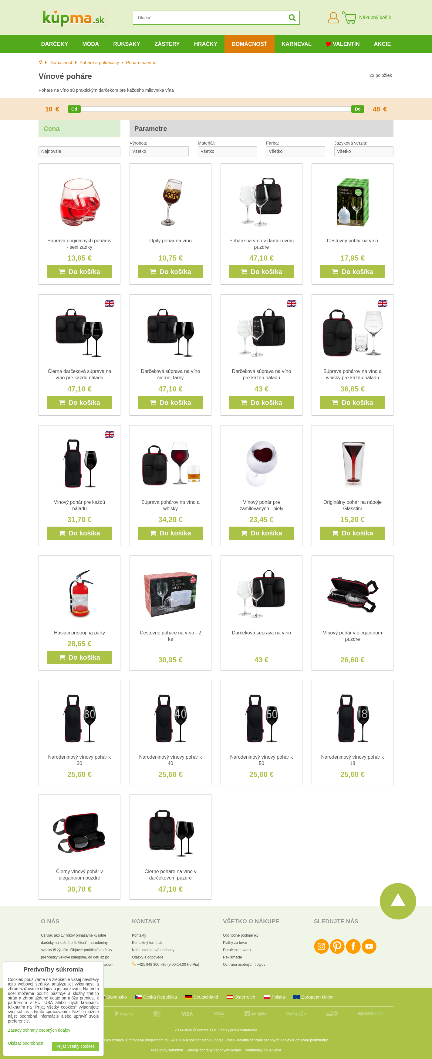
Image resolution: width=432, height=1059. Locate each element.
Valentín (343, 44)
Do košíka (79, 271)
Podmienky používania (263, 1050)
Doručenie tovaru (237, 950)
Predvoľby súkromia (167, 1050)
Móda (90, 44)
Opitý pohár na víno (170, 240)
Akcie (382, 44)
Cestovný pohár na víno (352, 240)
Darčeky (54, 44)
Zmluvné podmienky (311, 1040)
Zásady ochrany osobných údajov (214, 1050)
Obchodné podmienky (240, 935)
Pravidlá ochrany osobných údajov (263, 1040)
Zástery (167, 44)
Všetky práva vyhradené (237, 1030)
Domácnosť (249, 44)
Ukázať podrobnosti (26, 1043)
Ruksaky (126, 44)
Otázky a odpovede (147, 957)
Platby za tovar (235, 943)
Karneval (297, 44)
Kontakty (139, 935)
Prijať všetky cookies (75, 1046)
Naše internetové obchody (153, 950)
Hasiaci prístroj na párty (79, 632)
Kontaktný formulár (147, 943)
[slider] (74, 109)
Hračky (205, 44)
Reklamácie (232, 957)
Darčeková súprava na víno (261, 632)
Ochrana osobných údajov (244, 964)
